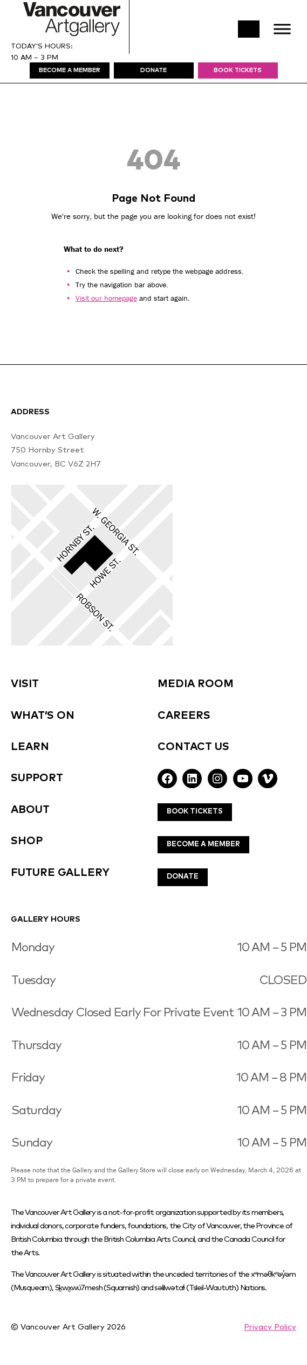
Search (249, 29)
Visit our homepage (106, 298)
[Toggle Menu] (282, 29)
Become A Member (203, 844)
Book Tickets (238, 70)
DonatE (153, 70)
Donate (183, 876)
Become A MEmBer (69, 70)
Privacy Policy (270, 1327)
